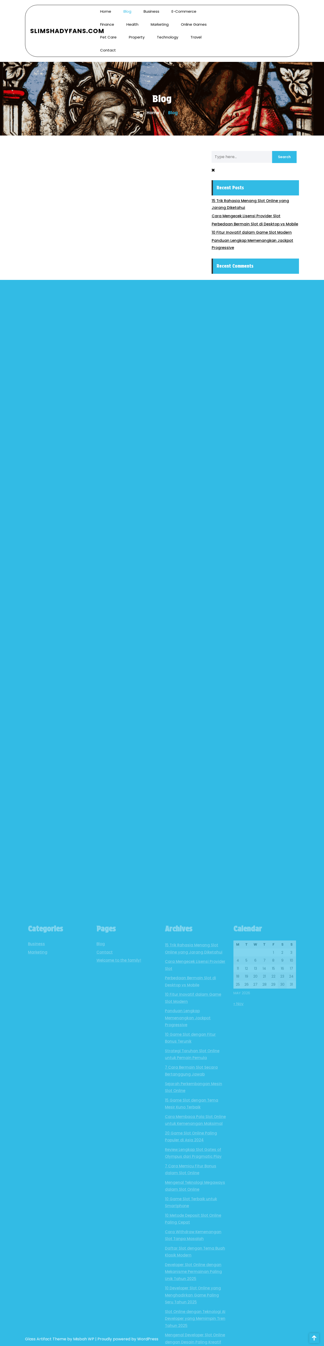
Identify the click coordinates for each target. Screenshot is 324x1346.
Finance (107, 21)
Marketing (160, 21)
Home (105, 8)
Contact (108, 47)
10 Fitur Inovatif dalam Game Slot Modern (256, 232)
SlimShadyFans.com (67, 28)
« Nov (238, 1252)
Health (132, 21)
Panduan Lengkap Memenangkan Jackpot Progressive (188, 1266)
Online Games (194, 21)
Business (151, 8)
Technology (167, 34)
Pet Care (108, 34)
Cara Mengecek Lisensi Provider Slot (250, 216)
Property (137, 34)
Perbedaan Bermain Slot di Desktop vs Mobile (259, 224)
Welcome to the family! (118, 1208)
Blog (127, 8)
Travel (196, 34)
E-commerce (184, 8)
